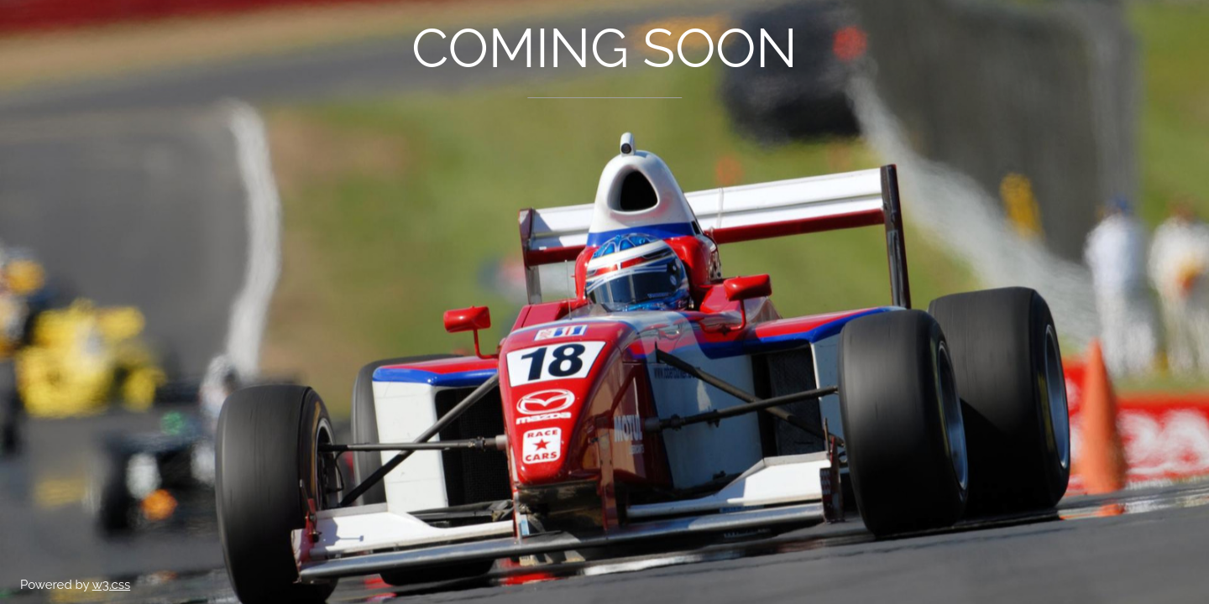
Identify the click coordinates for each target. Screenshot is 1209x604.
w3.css (111, 584)
